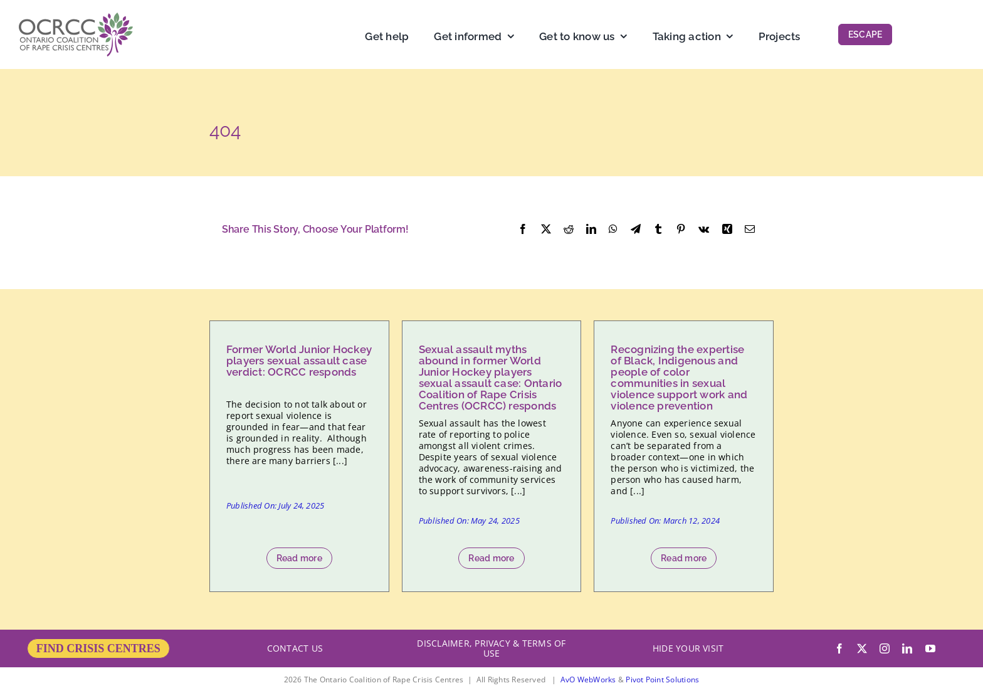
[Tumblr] (658, 229)
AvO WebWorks (588, 679)
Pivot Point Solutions (662, 679)
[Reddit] (568, 229)
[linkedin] (907, 648)
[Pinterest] (681, 229)
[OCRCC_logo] (76, 17)
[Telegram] (635, 229)
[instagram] (885, 648)
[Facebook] (523, 229)
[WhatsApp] (613, 229)
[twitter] (862, 648)
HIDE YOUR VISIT (688, 648)
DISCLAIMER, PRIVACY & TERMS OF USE (491, 648)
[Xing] (727, 229)
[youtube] (930, 648)
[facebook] (839, 648)
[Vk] (703, 229)
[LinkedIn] (591, 229)
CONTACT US (295, 648)
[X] (546, 229)
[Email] (750, 229)
